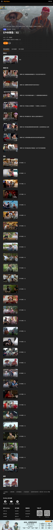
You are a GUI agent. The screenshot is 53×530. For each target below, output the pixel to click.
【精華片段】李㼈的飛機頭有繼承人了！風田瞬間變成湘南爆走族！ (33, 95)
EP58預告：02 (22, 173)
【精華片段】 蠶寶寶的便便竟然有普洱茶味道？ (30, 85)
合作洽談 (28, 517)
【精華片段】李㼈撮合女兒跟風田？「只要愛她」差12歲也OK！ (34, 106)
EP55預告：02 (22, 236)
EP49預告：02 (22, 362)
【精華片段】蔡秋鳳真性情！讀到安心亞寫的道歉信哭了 (32, 116)
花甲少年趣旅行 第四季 (23, 26)
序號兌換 (50, 1)
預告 (20, 59)
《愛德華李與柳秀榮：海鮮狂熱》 (42, 491)
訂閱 (15, 43)
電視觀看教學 (18, 520)
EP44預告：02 (22, 468)
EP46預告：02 (22, 426)
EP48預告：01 (22, 373)
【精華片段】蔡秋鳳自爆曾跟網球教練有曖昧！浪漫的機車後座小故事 (34, 126)
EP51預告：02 (22, 320)
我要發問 (17, 514)
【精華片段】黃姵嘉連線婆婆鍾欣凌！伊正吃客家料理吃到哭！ (33, 74)
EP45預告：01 (22, 436)
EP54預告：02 (22, 257)
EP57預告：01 (22, 183)
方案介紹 (5, 511)
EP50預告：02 (22, 341)
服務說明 (5, 514)
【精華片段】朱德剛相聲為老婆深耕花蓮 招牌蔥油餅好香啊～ (33, 137)
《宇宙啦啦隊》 (30, 491)
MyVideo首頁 (6, 26)
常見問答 (17, 511)
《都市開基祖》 (21, 491)
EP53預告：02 (22, 278)
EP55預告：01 (22, 226)
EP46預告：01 (22, 415)
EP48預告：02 (22, 383)
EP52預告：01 (22, 289)
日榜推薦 (5, 517)
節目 (11, 26)
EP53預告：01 (22, 268)
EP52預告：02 (22, 299)
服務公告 (17, 517)
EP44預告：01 (22, 457)
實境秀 (15, 26)
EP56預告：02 (22, 215)
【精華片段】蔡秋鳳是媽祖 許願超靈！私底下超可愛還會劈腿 (33, 148)
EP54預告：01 (22, 247)
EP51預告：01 (22, 310)
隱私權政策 (28, 514)
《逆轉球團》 (14, 491)
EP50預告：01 (22, 331)
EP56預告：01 (22, 205)
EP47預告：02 (22, 405)
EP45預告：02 (22, 447)
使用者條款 (28, 511)
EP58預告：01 (22, 162)
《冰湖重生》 (6, 491)
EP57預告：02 (22, 194)
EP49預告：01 (22, 352)
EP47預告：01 (22, 394)
